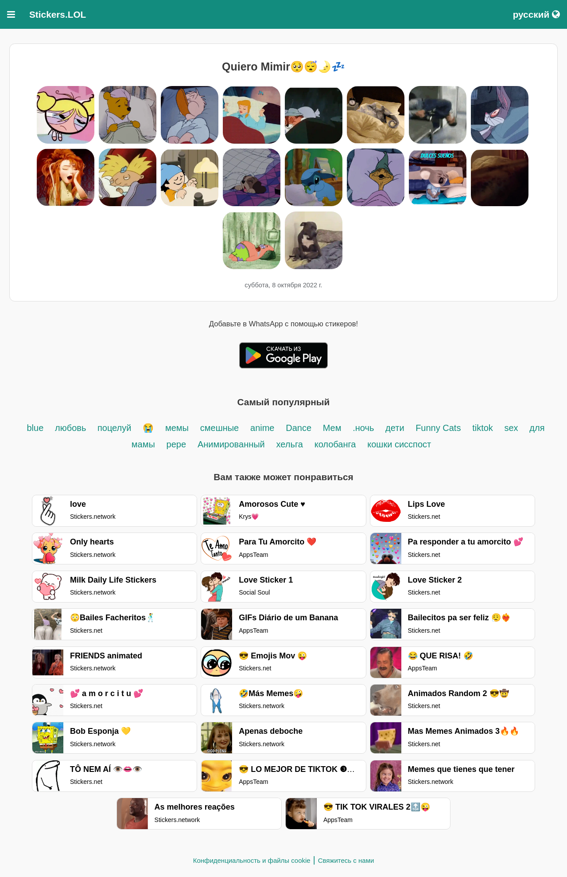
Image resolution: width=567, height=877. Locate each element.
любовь (72, 428)
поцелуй (114, 428)
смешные (219, 428)
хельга (289, 444)
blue (35, 428)
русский (536, 14)
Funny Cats (438, 428)
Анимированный (231, 444)
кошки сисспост (399, 444)
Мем (332, 428)
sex (511, 428)
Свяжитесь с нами (346, 860)
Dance (300, 428)
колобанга (335, 444)
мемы (177, 428)
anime (262, 428)
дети (396, 428)
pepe (176, 444)
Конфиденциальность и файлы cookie (252, 860)
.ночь (363, 428)
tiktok (483, 428)
